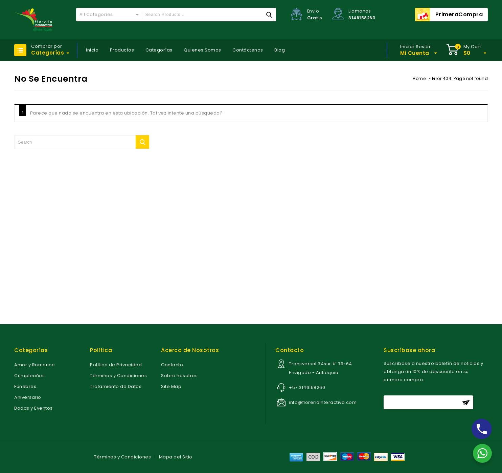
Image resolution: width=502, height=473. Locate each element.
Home (419, 78)
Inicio (92, 50)
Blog (279, 50)
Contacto (172, 365)
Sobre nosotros (179, 375)
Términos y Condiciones (118, 375)
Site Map (171, 386)
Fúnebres (25, 386)
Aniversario (27, 397)
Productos (122, 50)
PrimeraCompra (459, 14)
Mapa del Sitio (175, 457)
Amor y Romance (34, 365)
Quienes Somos (202, 50)
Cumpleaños (29, 375)
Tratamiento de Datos (115, 386)
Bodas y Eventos (33, 408)
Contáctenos (247, 50)
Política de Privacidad (116, 365)
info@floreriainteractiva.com (323, 402)
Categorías (159, 50)
